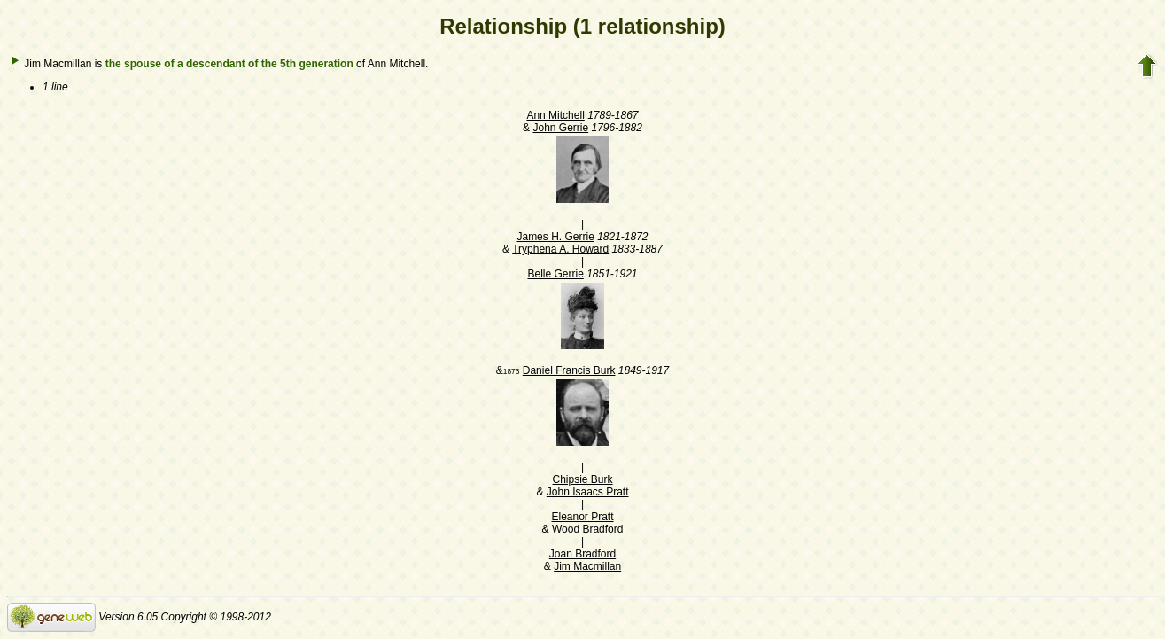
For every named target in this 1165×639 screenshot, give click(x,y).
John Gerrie (560, 127)
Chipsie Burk (582, 479)
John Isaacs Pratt (588, 492)
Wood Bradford (588, 529)
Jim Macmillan (587, 566)
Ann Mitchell (555, 115)
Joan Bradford (582, 554)
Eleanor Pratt (582, 516)
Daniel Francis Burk (569, 370)
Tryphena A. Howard (560, 249)
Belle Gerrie (555, 274)
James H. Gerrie (555, 236)
